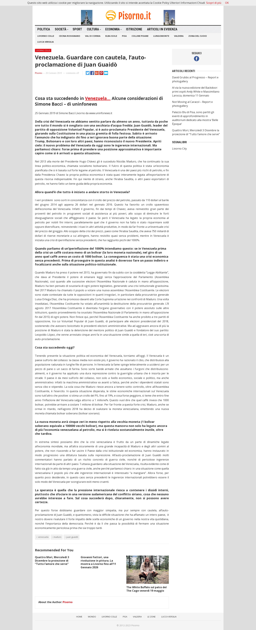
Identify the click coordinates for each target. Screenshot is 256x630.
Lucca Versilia (45, 41)
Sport (77, 29)
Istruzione (134, 29)
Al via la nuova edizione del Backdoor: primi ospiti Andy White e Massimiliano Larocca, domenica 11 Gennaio (195, 91)
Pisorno (38, 73)
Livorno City (179, 148)
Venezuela (43, 536)
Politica (43, 29)
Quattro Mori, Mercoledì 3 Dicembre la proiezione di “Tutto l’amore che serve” (52, 560)
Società (60, 29)
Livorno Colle (45, 35)
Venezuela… (98, 98)
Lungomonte (161, 35)
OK (227, 3)
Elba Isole (111, 35)
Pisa (124, 35)
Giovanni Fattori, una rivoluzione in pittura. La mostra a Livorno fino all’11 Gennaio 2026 (98, 562)
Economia (112, 29)
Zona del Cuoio (197, 35)
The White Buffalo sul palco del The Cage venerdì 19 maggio (146, 588)
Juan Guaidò (72, 536)
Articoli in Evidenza (162, 29)
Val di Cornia (92, 35)
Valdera (179, 35)
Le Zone (151, 616)
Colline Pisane (140, 35)
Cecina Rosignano (69, 35)
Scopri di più (213, 3)
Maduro (57, 536)
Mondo (92, 616)
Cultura (93, 29)
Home (79, 616)
